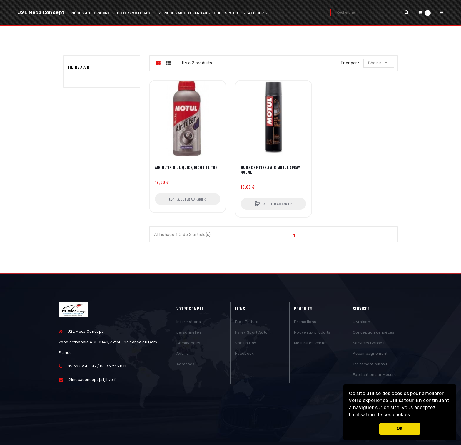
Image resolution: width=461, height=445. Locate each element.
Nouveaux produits (312, 333)
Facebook (244, 354)
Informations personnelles (188, 328)
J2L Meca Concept (41, 12)
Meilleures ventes (311, 344)
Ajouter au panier (191, 199)
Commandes (188, 344)
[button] (413, 415)
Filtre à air (78, 67)
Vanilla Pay (245, 344)
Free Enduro (247, 323)
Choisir (379, 62)
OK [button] (400, 428)
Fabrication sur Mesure (375, 376)
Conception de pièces (374, 333)
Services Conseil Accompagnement (370, 349)
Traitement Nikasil (370, 365)
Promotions (305, 323)
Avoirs (182, 354)
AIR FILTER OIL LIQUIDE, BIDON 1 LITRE (186, 167)
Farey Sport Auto (251, 333)
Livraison (361, 323)
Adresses (185, 365)
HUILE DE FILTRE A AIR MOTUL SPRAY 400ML (270, 170)
